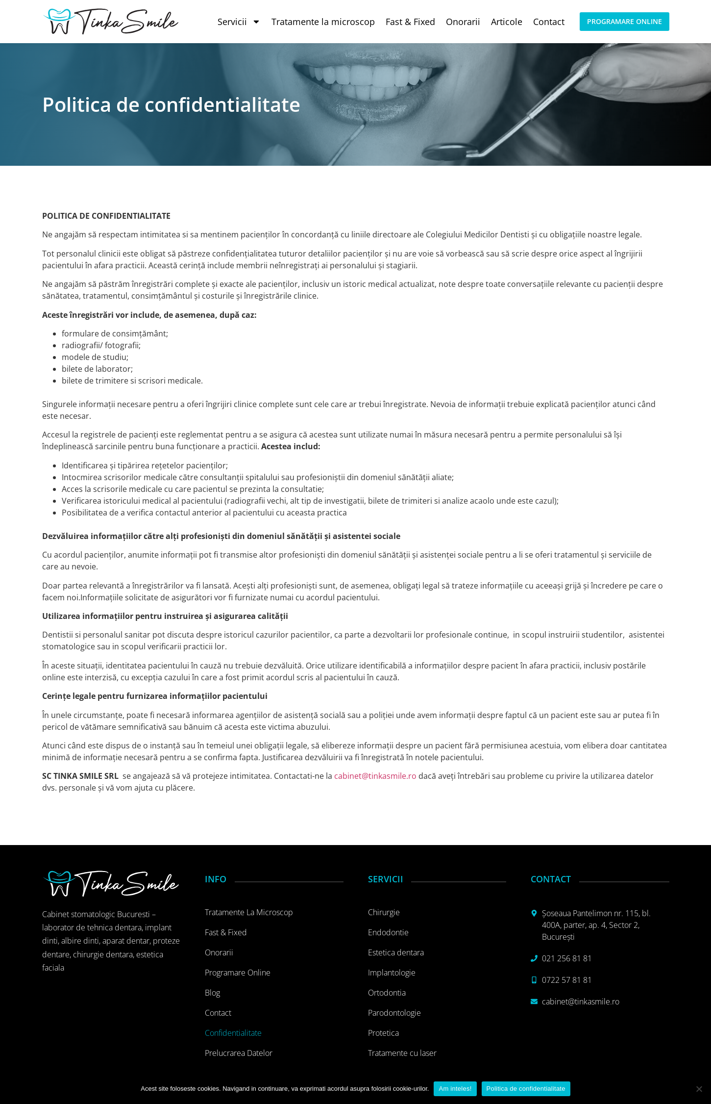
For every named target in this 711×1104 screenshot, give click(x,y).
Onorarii (463, 21)
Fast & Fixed (410, 21)
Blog (212, 993)
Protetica (383, 1033)
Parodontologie (394, 1013)
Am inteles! (455, 1088)
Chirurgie (384, 912)
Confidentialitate (233, 1033)
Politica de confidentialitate (526, 1088)
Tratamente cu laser (402, 1053)
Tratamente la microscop (323, 21)
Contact (548, 21)
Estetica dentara (396, 952)
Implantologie (392, 972)
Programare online (237, 972)
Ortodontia (387, 993)
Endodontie (388, 932)
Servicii (239, 21)
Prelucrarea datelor (238, 1053)
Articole (506, 21)
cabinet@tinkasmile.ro (375, 775)
